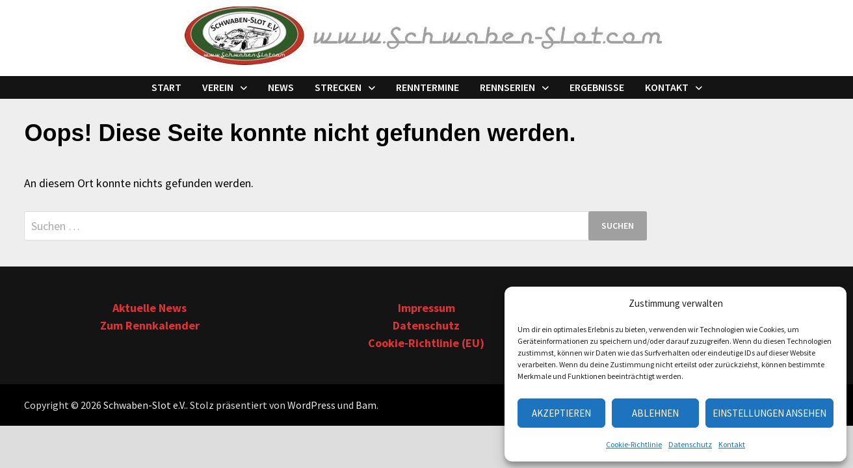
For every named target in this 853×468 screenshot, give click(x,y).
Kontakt (731, 444)
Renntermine (427, 87)
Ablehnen (655, 413)
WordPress (311, 404)
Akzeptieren (561, 413)
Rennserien (507, 87)
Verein (217, 87)
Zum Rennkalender (150, 325)
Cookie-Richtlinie (634, 444)
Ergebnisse (597, 87)
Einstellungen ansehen (769, 413)
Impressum (426, 307)
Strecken (338, 87)
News (281, 87)
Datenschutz (690, 444)
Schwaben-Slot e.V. (144, 404)
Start (166, 87)
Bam (366, 404)
